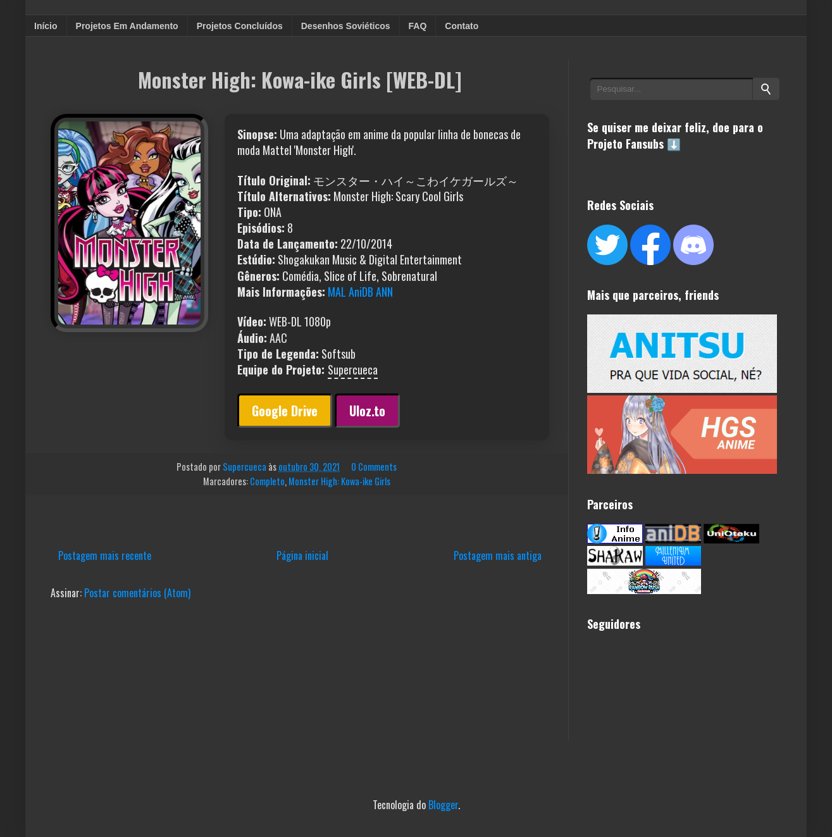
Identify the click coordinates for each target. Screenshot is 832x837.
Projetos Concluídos (240, 26)
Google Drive (285, 410)
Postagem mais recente (104, 555)
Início (46, 26)
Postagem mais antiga (498, 555)
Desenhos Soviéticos (345, 26)
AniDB (361, 291)
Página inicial (302, 555)
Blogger (443, 804)
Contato (461, 26)
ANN (384, 291)
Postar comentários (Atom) (137, 592)
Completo (267, 481)
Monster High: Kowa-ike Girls (339, 481)
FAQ (418, 26)
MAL (337, 291)
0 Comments (374, 466)
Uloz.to (367, 410)
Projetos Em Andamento (127, 26)
